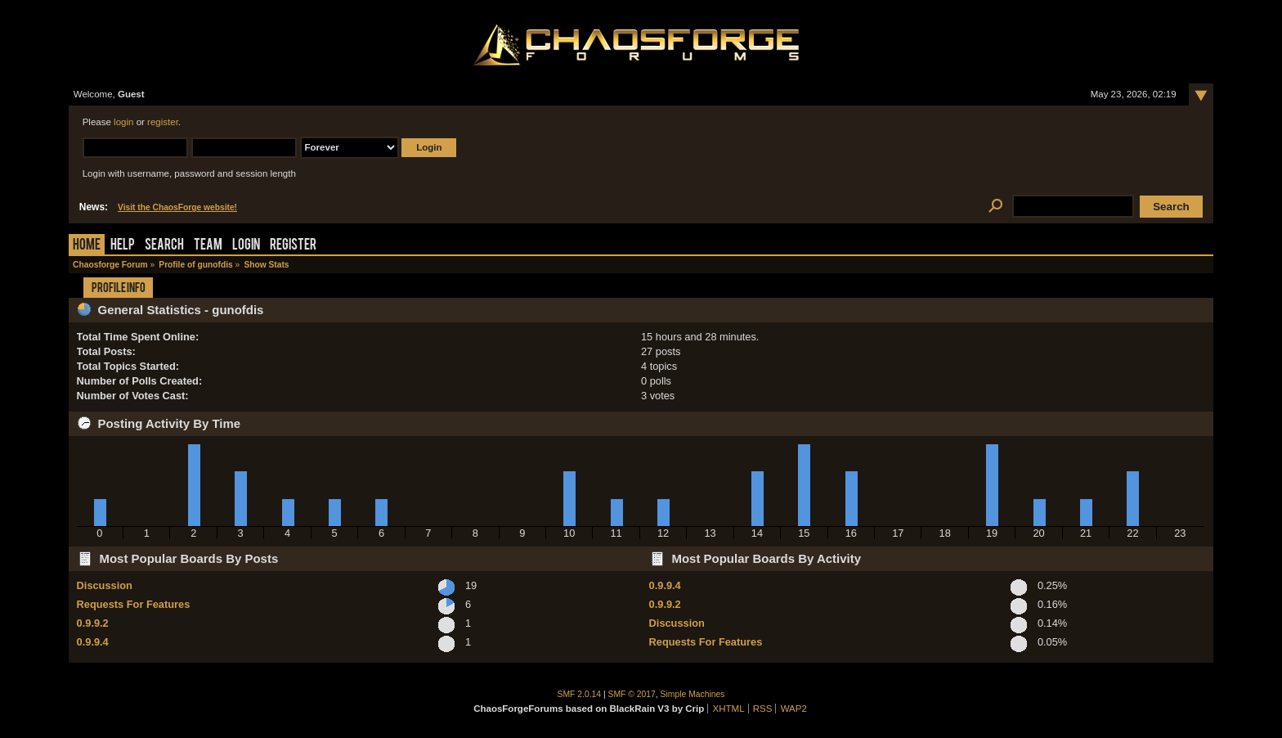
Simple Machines (693, 694)
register (162, 122)
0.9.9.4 (93, 642)
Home (87, 246)
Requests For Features (134, 604)
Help (122, 246)
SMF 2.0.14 (580, 694)
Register (293, 246)
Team (208, 246)
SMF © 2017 (632, 694)
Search (164, 246)
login (123, 122)
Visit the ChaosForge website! (177, 207)
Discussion (104, 585)
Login (246, 246)
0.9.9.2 (93, 623)
